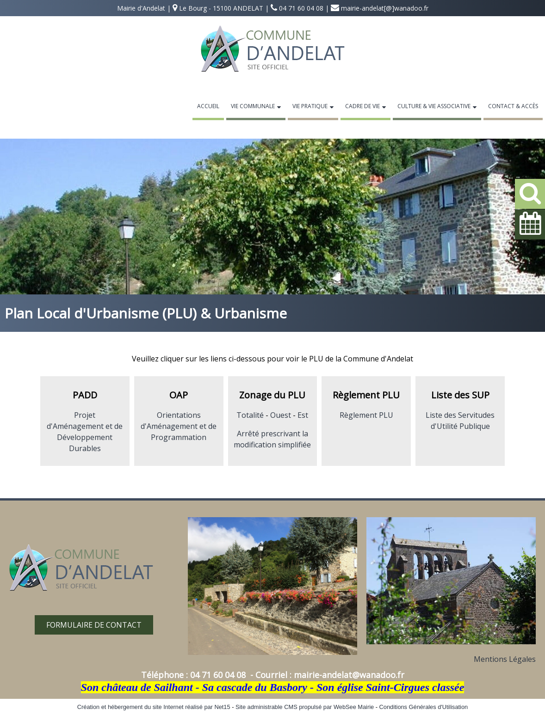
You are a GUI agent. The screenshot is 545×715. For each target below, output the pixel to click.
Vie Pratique (310, 106)
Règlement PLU (366, 415)
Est (302, 415)
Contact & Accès (513, 106)
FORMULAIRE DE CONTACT (94, 625)
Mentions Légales (505, 659)
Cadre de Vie (362, 106)
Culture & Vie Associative (434, 106)
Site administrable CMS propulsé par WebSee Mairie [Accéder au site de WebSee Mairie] (304, 706)
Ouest (280, 415)
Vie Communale (253, 106)
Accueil (208, 106)
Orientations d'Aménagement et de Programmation (179, 426)
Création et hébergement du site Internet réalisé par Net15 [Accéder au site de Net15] (153, 706)
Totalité (250, 415)
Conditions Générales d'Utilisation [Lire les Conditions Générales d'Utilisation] (423, 706)
